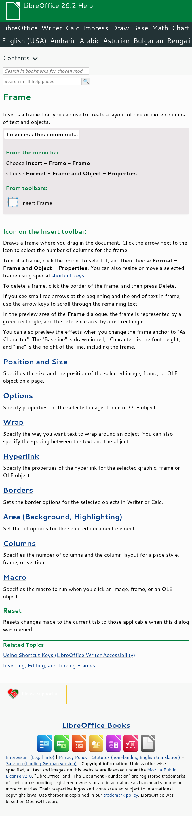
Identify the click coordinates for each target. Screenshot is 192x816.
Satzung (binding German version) (41, 763)
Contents (16, 57)
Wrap (13, 422)
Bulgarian (148, 40)
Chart (180, 28)
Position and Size (35, 361)
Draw (120, 28)
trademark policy (121, 795)
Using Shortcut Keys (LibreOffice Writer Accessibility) (69, 655)
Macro (14, 577)
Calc (72, 28)
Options (18, 395)
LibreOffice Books (96, 725)
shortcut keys (67, 275)
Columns (19, 543)
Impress (96, 28)
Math (160, 28)
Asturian (116, 40)
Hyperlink (21, 456)
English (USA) (24, 40)
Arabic (89, 40)
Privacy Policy (73, 757)
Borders (18, 490)
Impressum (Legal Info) (30, 757)
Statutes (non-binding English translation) (136, 757)
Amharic (63, 40)
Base (140, 28)
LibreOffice (20, 28)
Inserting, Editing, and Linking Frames (49, 665)
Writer (51, 28)
